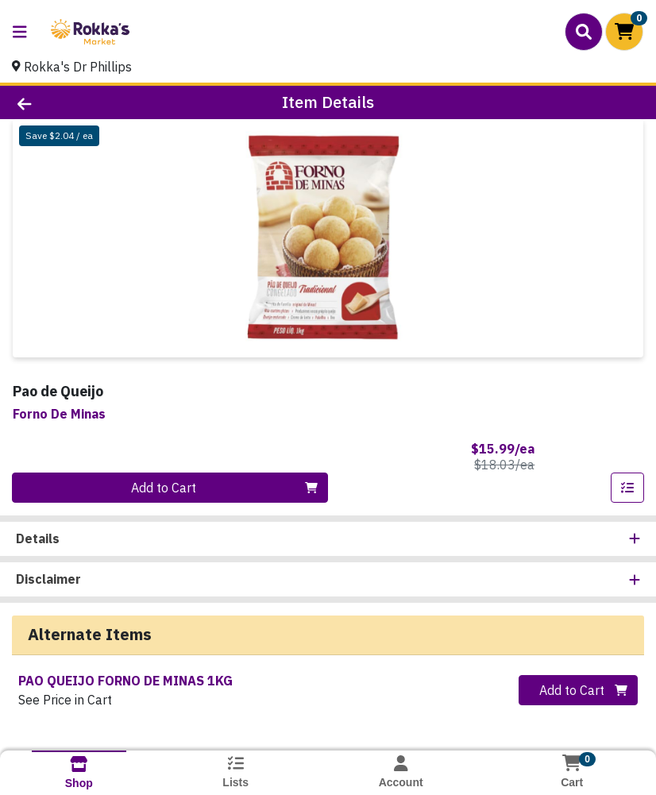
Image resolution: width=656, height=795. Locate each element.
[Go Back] (92, 102)
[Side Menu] (20, 32)
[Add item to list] (627, 488)
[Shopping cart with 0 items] (624, 32)
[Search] (584, 32)
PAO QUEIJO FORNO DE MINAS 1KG (125, 681)
